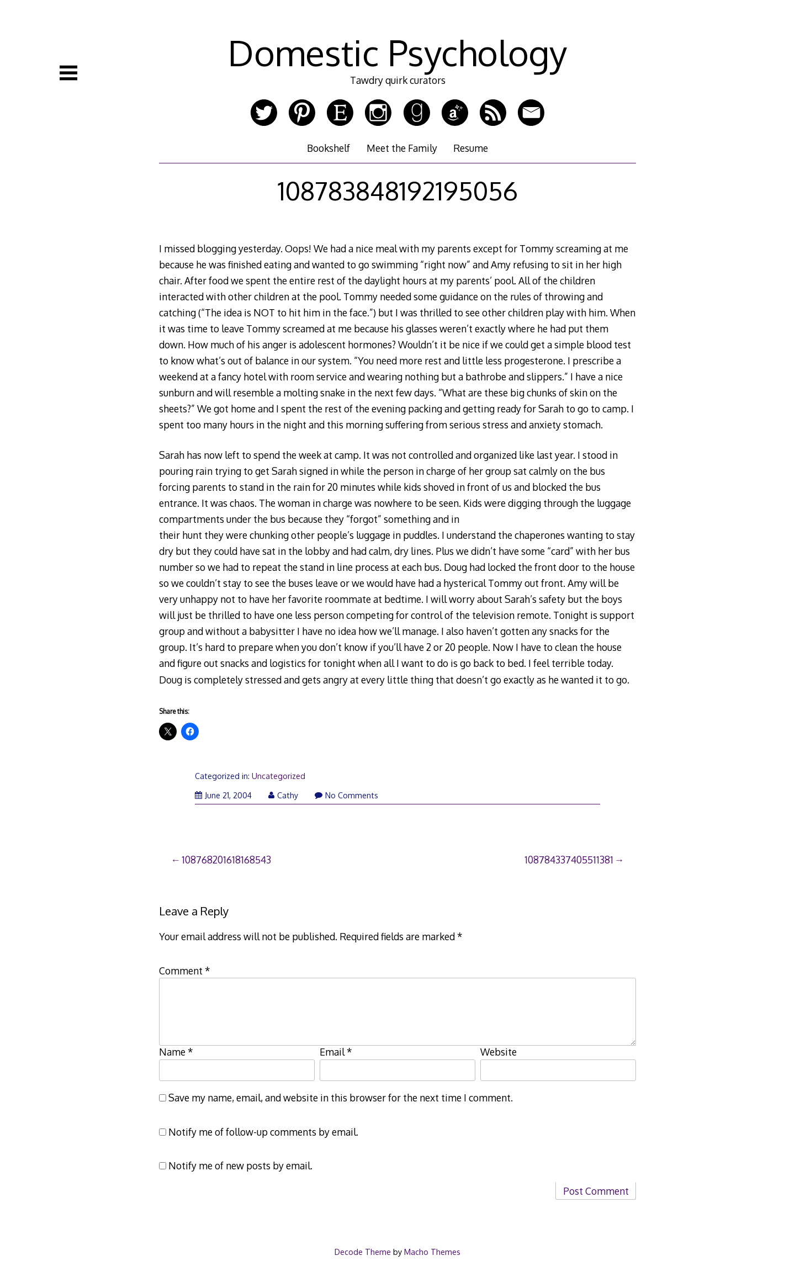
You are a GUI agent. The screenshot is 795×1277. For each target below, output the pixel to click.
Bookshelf (328, 148)
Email (336, 1052)
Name (176, 1052)
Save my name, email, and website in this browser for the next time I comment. (340, 1097)
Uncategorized (278, 776)
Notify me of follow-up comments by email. (263, 1132)
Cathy (283, 795)
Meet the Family (402, 148)
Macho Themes (432, 1252)
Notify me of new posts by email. (240, 1165)
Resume (470, 148)
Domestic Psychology (397, 52)
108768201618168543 (226, 860)
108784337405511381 (568, 860)
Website (498, 1052)
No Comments (346, 795)
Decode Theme (363, 1252)
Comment (184, 971)
